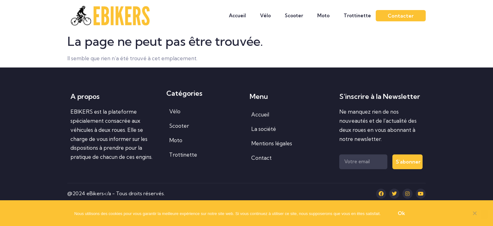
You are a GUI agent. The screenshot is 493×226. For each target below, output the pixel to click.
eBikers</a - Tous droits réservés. (125, 193)
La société (263, 129)
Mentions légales (271, 143)
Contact (261, 157)
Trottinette (357, 16)
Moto (323, 16)
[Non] (474, 214)
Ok (401, 213)
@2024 (76, 193)
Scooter (294, 16)
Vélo (265, 16)
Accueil (237, 16)
